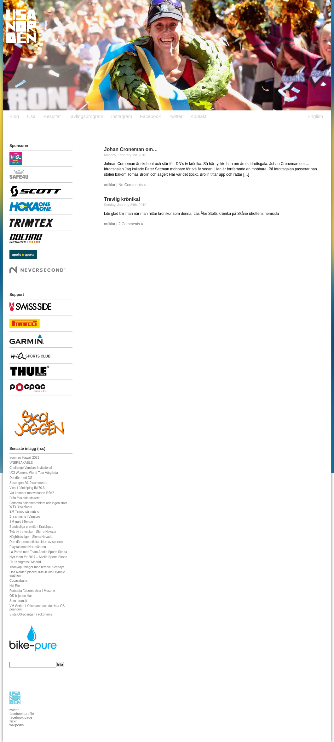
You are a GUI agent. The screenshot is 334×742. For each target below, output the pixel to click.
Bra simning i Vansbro (24, 516)
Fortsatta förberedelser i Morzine (32, 590)
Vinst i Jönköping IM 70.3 (27, 488)
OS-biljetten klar (20, 596)
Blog (14, 116)
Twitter (175, 116)
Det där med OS (20, 478)
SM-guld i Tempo (21, 521)
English (315, 116)
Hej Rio (14, 585)
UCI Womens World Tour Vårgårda (33, 472)
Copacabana (18, 580)
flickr (13, 721)
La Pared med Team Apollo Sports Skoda (38, 552)
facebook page (20, 717)
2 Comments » (130, 224)
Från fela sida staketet (24, 498)
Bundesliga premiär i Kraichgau (31, 526)
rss (41, 448)
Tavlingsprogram (86, 116)
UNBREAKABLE (21, 462)
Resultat (52, 116)
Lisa (31, 116)
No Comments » (132, 185)
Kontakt (198, 116)
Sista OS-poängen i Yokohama (30, 614)
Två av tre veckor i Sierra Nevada (32, 531)
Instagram (121, 116)
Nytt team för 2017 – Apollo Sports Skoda (38, 557)
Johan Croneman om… (131, 149)
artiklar (109, 185)
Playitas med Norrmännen (27, 547)
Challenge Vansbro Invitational (30, 467)
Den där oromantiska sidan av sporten (36, 542)
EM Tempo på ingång (24, 511)
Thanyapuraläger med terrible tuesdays (36, 567)
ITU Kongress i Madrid (25, 562)
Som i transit (18, 601)
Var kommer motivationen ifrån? (31, 493)
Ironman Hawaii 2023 (24, 457)
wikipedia (16, 725)
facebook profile (21, 714)
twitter (14, 710)
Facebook (150, 116)
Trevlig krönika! (122, 199)
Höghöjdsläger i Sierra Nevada (30, 537)
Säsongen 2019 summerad (28, 483)
